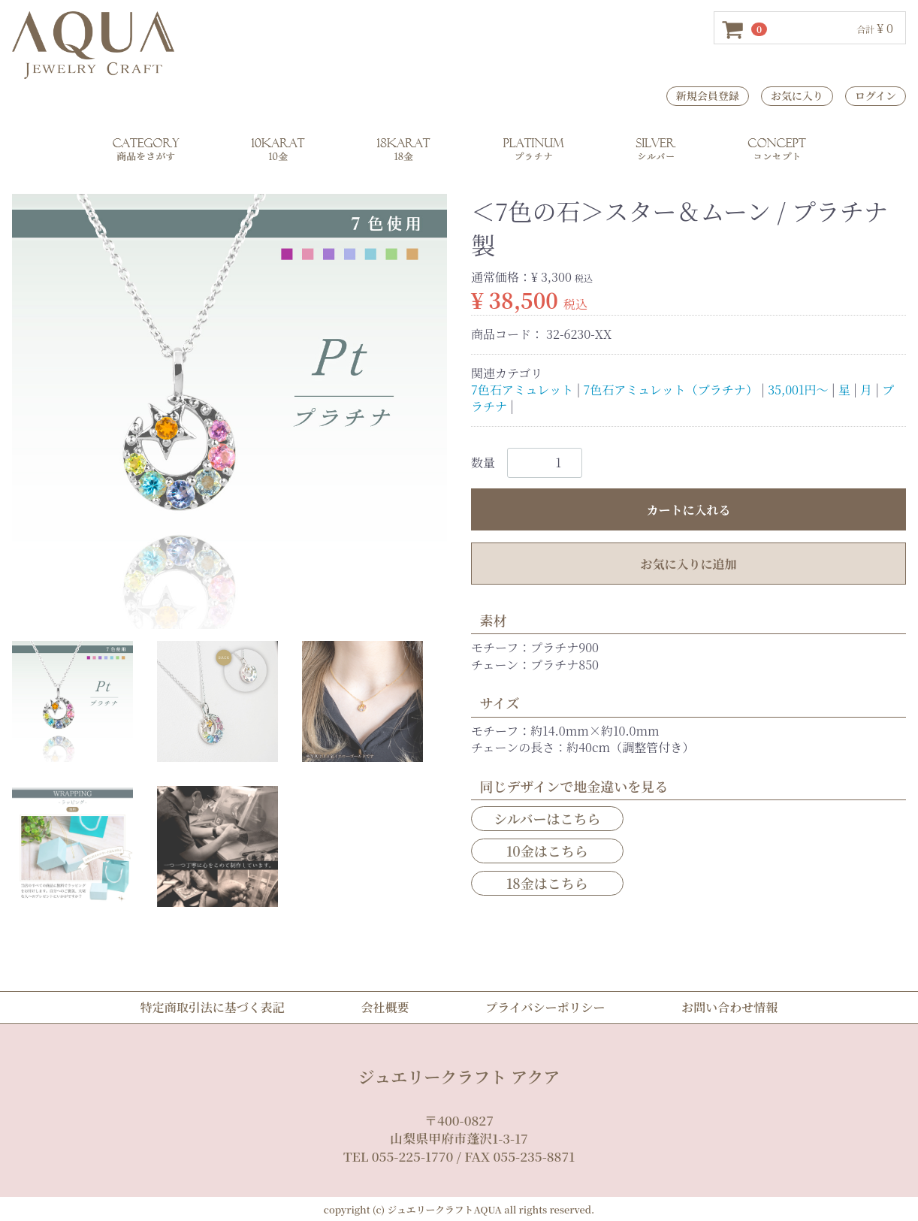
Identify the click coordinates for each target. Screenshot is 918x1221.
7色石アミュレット (522, 389)
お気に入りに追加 (688, 563)
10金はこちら (547, 850)
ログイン (875, 96)
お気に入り (797, 96)
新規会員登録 (707, 96)
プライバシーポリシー (545, 1007)
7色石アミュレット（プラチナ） (671, 389)
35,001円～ (798, 389)
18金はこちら (547, 883)
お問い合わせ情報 (729, 1007)
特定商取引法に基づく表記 (212, 1007)
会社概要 (385, 1007)
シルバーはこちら (547, 817)
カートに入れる (688, 509)
